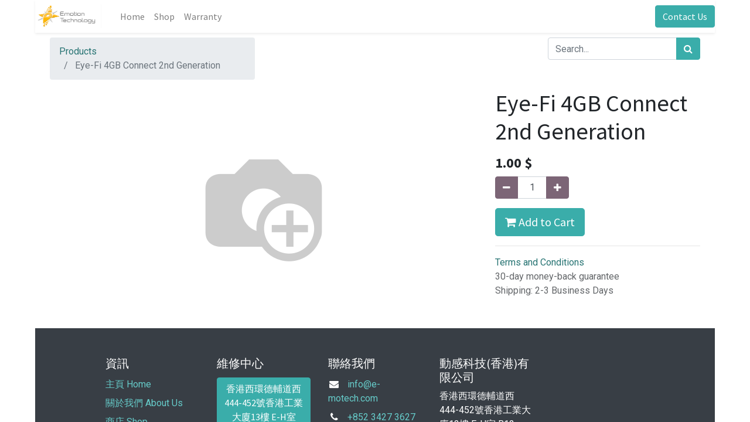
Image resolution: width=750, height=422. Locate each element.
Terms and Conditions (539, 262)
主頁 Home (128, 384)
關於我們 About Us (144, 403)
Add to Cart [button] (540, 222)
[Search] (688, 49)
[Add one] (557, 187)
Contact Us (685, 16)
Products (78, 51)
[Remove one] (506, 187)
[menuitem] (132, 16)
